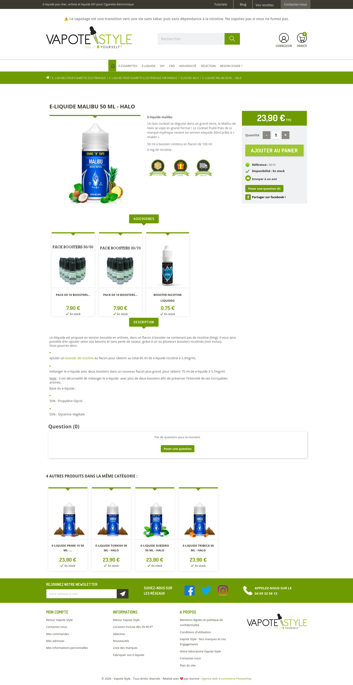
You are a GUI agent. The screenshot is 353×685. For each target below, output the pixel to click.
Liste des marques (125, 648)
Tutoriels (220, 4)
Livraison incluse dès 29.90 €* (133, 627)
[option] (73, 275)
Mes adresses (55, 641)
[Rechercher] (199, 39)
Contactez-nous (295, 4)
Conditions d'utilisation (195, 632)
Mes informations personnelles (67, 648)
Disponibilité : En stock (268, 172)
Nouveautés (121, 641)
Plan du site (187, 665)
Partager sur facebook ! (269, 198)
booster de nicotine (79, 358)
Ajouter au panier (274, 150)
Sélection (119, 634)
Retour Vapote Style (59, 620)
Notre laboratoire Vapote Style (200, 651)
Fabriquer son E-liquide (128, 655)
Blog (243, 4)
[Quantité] (276, 135)
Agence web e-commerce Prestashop (227, 679)
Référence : (260, 166)
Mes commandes (57, 634)
